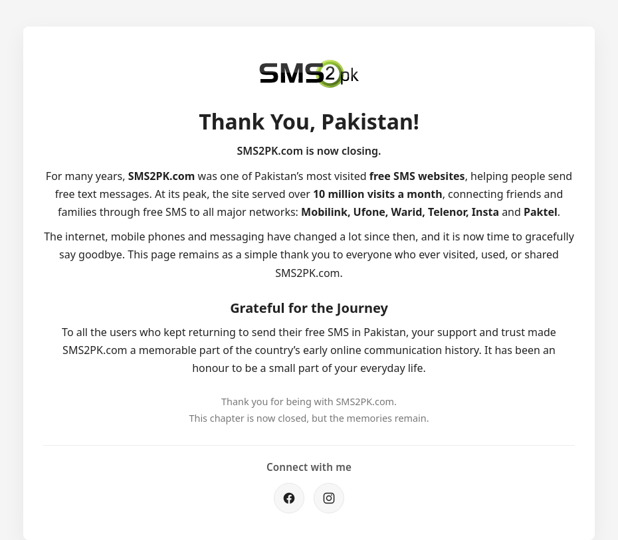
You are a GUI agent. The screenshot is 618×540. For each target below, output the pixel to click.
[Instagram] (329, 498)
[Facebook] (289, 498)
